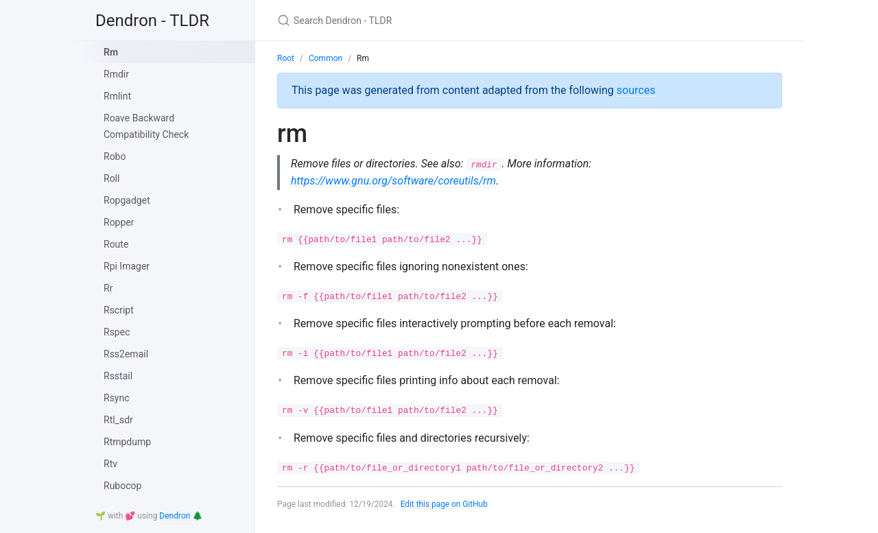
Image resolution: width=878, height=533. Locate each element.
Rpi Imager (127, 266)
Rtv (110, 463)
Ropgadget (127, 200)
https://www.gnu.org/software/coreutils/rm (393, 180)
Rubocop (122, 485)
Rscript (119, 310)
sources (636, 90)
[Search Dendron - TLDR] (439, 20)
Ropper (119, 222)
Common (325, 58)
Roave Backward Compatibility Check (146, 126)
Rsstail (118, 375)
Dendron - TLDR (152, 20)
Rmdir (116, 74)
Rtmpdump (127, 441)
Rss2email (126, 353)
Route (116, 244)
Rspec (117, 332)
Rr (108, 288)
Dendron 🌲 (180, 516)
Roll (111, 178)
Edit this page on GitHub (445, 504)
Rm (111, 52)
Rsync (117, 397)
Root (285, 58)
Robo (115, 156)
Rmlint (117, 96)
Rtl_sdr (118, 419)
